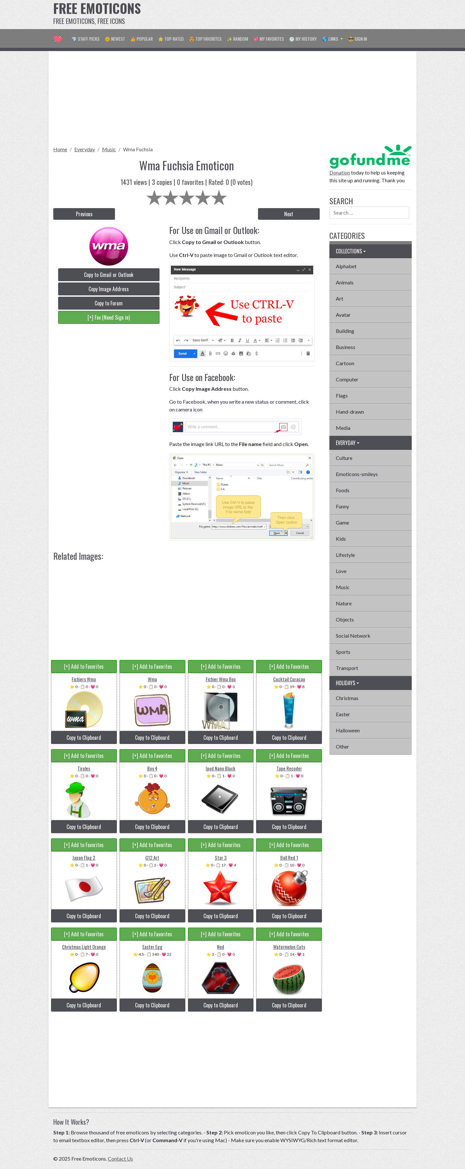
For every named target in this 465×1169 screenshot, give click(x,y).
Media (343, 428)
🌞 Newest (115, 38)
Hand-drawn (350, 412)
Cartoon (345, 363)
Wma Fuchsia (138, 149)
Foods (342, 490)
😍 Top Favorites (205, 38)
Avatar (343, 315)
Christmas (347, 698)
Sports (343, 652)
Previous (84, 214)
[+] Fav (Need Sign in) (109, 317)
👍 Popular (141, 38)
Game (342, 522)
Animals (345, 282)
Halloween (348, 730)
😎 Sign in (357, 38)
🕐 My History (303, 38)
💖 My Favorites (268, 38)
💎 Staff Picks (85, 38)
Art (339, 298)
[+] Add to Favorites (84, 666)
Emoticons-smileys (357, 474)
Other (342, 746)
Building (345, 331)
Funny (342, 506)
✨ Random (237, 38)
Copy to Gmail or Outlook (108, 275)
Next (288, 214)
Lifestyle (345, 555)
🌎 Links (330, 38)
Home (60, 149)
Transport (347, 668)
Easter (343, 714)
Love (341, 571)
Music (109, 149)
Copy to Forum (109, 303)
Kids (341, 539)
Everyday (84, 149)
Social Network (353, 635)
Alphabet (346, 266)
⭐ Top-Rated (171, 38)
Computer (347, 379)
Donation (339, 172)
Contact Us (120, 1158)
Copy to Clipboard (84, 737)
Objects (345, 619)
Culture (344, 458)
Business (345, 347)
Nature (344, 603)
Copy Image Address (108, 289)
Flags (342, 395)
